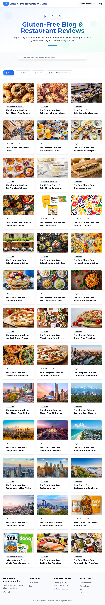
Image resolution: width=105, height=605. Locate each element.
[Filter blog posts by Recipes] (38, 72)
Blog (100, 4)
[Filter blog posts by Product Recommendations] (59, 72)
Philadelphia (84, 586)
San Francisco (85, 583)
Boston (82, 589)
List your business (61, 589)
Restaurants (33, 583)
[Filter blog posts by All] (8, 72)
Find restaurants (87, 4)
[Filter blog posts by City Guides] (23, 72)
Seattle (82, 593)
